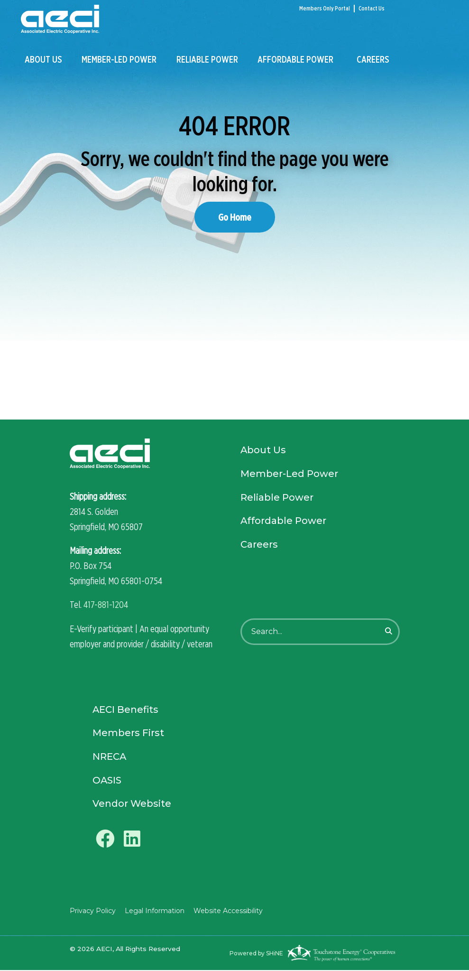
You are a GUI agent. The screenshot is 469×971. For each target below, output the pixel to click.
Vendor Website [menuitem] (132, 804)
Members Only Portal (324, 8)
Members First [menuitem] (128, 733)
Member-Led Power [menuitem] (119, 60)
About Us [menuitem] (43, 60)
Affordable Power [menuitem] (295, 60)
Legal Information (154, 911)
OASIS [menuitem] (107, 780)
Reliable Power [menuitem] (207, 60)
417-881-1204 (105, 604)
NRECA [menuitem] (109, 757)
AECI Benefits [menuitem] (125, 709)
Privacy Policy (93, 911)
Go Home (234, 217)
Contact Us (372, 8)
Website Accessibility (227, 911)
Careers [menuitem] (373, 60)
